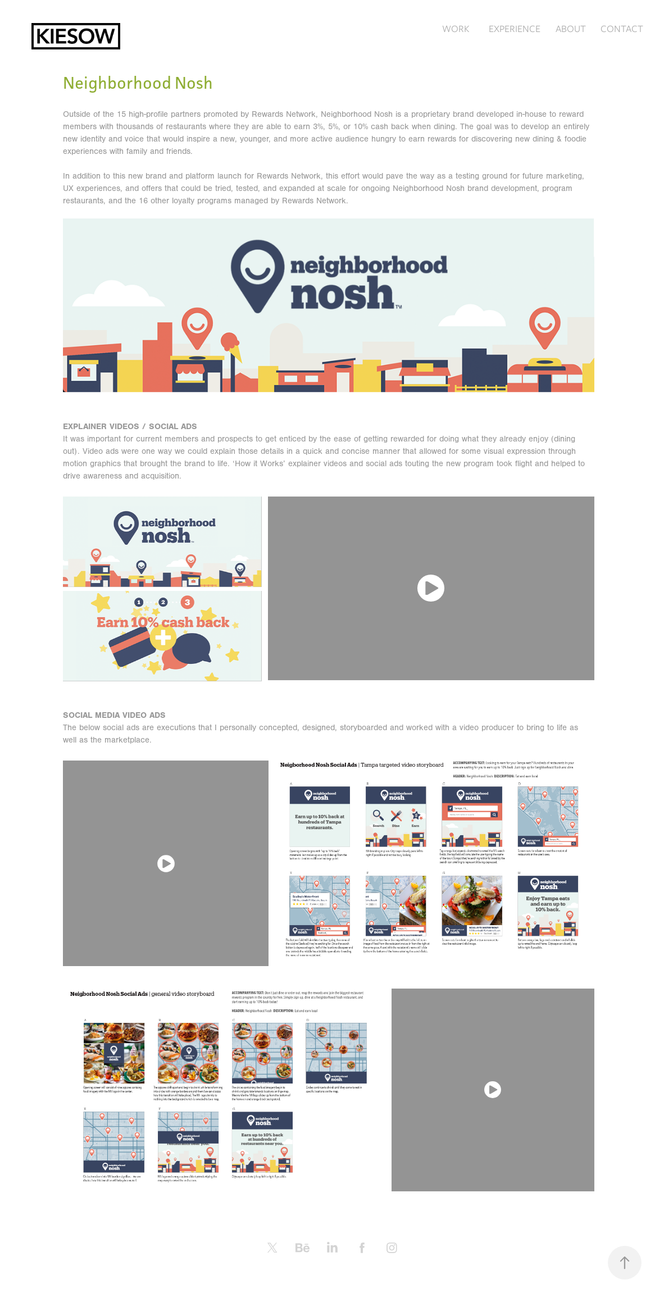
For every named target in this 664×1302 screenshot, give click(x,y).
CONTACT (622, 28)
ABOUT (571, 28)
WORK (456, 28)
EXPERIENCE (514, 28)
